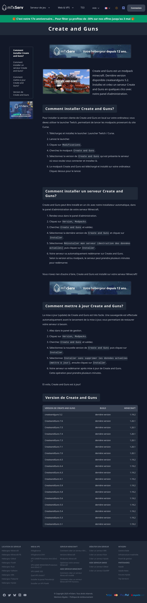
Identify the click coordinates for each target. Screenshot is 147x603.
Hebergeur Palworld (10, 579)
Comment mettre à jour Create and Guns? (19, 81)
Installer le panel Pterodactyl (42, 579)
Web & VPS (66, 7)
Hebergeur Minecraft (10, 551)
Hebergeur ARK (8, 575)
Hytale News (123, 571)
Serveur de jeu (40, 7)
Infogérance (36, 551)
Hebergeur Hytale (9, 583)
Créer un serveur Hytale (99, 559)
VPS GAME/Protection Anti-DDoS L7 (44, 560)
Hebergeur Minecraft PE (11, 555)
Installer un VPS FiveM (40, 583)
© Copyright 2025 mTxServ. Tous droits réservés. (73, 593)
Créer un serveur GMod (98, 567)
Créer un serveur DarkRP (99, 571)
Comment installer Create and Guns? (21, 53)
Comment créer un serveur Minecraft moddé (71, 574)
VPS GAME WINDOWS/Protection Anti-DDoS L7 (44, 566)
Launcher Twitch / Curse (101, 133)
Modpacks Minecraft (68, 559)
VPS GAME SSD (37, 571)
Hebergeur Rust (8, 567)
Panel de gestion (125, 559)
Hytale (121, 567)
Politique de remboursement (81, 597)
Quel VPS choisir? (38, 575)
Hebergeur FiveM (9, 563)
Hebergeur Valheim (10, 571)
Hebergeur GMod (9, 559)
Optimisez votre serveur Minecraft (69, 564)
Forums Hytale (124, 575)
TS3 (82, 7)
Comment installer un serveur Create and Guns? (20, 66)
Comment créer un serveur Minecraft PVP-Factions (71, 580)
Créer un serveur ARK (98, 551)
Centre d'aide (123, 551)
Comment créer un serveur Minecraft (73, 551)
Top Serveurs (123, 579)
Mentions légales (61, 597)
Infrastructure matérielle (128, 555)
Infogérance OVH (38, 555)
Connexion (136, 8)
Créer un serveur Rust (98, 555)
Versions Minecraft (67, 555)
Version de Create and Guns (21, 93)
